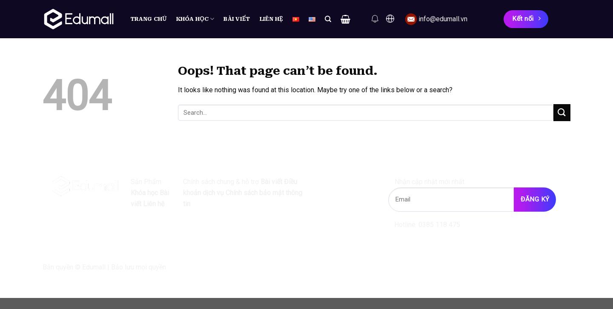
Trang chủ (148, 19)
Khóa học (195, 19)
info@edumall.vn (442, 19)
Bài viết (236, 19)
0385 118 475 (439, 225)
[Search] (328, 19)
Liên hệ (271, 19)
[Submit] (561, 112)
